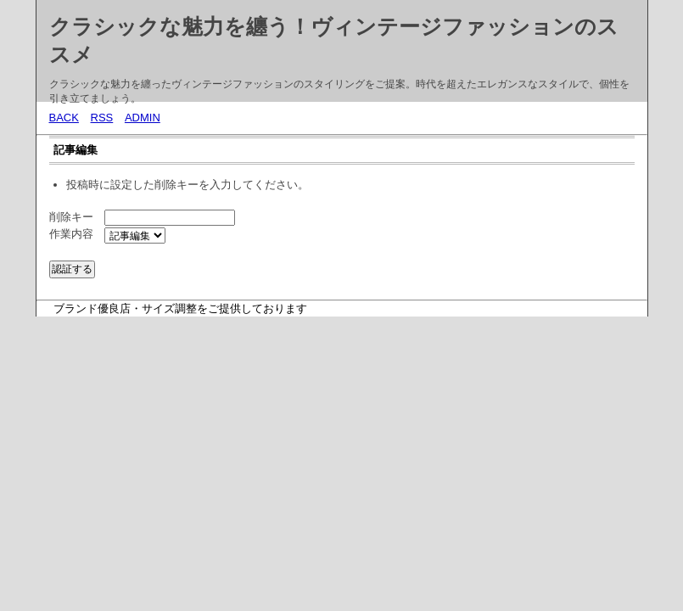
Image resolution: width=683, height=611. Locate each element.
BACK (64, 117)
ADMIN (142, 117)
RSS (102, 117)
